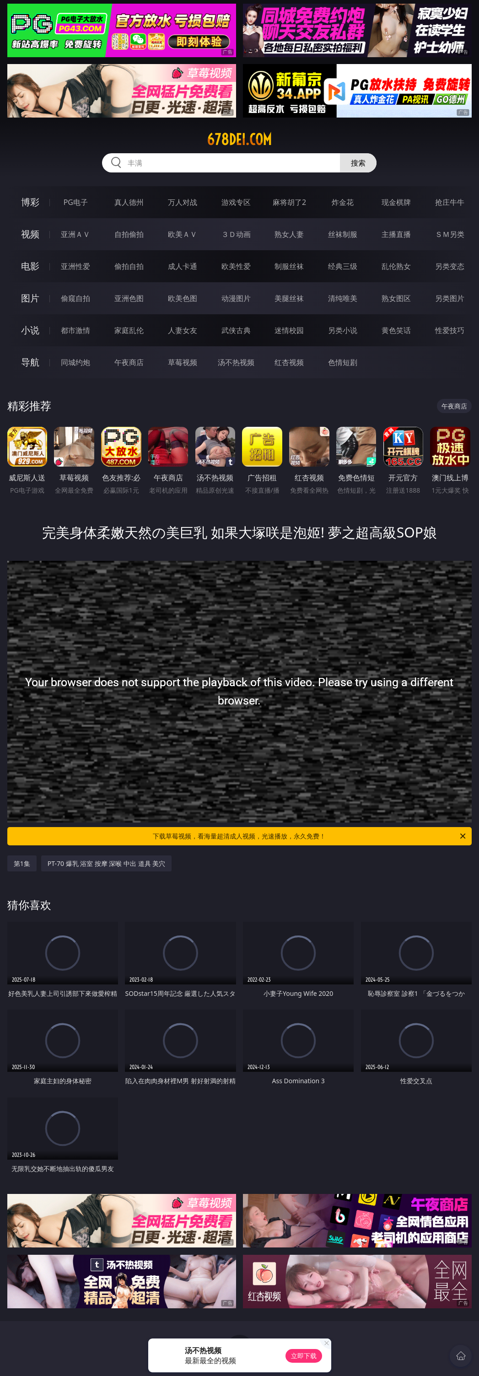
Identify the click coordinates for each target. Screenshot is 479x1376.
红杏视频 (289, 362)
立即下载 (304, 1355)
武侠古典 (236, 330)
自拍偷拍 (129, 234)
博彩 (30, 202)
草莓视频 (182, 362)
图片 (30, 298)
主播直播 (396, 234)
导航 (30, 362)
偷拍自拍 (129, 266)
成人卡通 (182, 266)
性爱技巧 (449, 330)
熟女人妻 (289, 234)
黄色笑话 (396, 330)
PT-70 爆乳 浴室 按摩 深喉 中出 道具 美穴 (107, 863)
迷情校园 (289, 330)
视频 (30, 234)
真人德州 (129, 202)
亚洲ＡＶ (75, 234)
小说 (30, 330)
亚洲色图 (129, 298)
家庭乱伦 (129, 330)
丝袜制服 (342, 234)
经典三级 (342, 266)
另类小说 (342, 330)
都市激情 (75, 330)
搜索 (358, 163)
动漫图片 (236, 298)
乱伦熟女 (396, 266)
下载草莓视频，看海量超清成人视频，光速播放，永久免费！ (310, 836)
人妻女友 (182, 330)
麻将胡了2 (289, 202)
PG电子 (76, 202)
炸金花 (343, 202)
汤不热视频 (236, 362)
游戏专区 (236, 202)
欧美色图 (182, 298)
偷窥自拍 (75, 298)
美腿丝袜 (289, 298)
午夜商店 (129, 362)
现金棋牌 (396, 202)
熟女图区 (396, 298)
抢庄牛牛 (449, 202)
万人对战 (182, 202)
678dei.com (239, 139)
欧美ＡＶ (182, 234)
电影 (30, 266)
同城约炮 (75, 362)
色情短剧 (342, 362)
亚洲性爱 (75, 266)
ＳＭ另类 (449, 234)
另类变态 (449, 266)
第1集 (22, 863)
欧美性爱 (236, 266)
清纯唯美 (342, 298)
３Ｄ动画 (236, 234)
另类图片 (449, 298)
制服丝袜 (289, 266)
